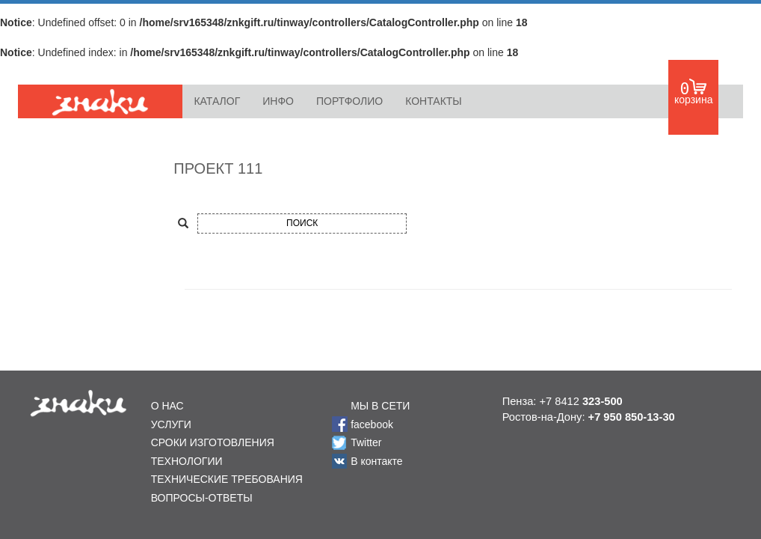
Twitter (366, 442)
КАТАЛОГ (217, 101)
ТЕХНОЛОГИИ (187, 461)
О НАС (167, 406)
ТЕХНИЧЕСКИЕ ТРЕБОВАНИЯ (227, 479)
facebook (372, 424)
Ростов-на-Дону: (588, 417)
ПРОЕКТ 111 (217, 168)
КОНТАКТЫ (433, 101)
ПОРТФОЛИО (349, 101)
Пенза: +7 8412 (562, 401)
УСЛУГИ (171, 424)
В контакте (376, 461)
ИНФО (278, 101)
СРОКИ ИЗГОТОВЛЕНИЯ (212, 442)
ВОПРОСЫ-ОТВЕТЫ (202, 498)
